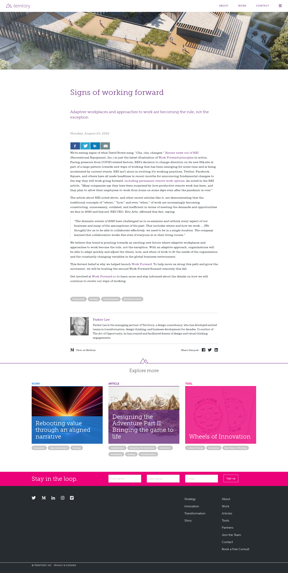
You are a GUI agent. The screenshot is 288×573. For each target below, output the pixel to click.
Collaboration (117, 448)
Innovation (39, 448)
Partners (227, 527)
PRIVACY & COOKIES (65, 565)
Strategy (94, 299)
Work (242, 5)
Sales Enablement (58, 448)
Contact (262, 5)
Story (188, 520)
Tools (225, 520)
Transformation (111, 299)
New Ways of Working (235, 448)
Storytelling (116, 454)
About (224, 5)
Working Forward (132, 299)
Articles (227, 513)
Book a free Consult (235, 549)
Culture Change (195, 448)
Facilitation (165, 448)
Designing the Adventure (142, 448)
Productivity (78, 299)
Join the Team (231, 535)
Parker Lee (101, 319)
